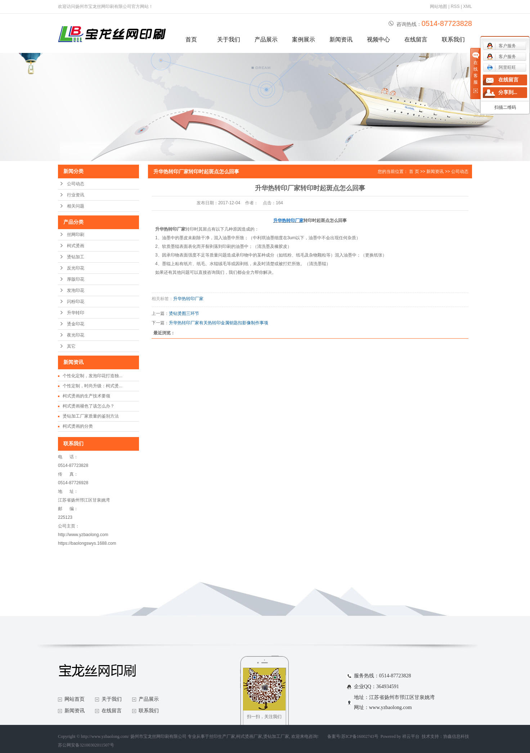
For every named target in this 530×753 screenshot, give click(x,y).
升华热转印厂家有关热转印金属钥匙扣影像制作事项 (218, 322)
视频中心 (378, 39)
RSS (455, 6)
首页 (191, 39)
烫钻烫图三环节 (184, 313)
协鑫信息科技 (456, 736)
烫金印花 (75, 323)
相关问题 (75, 206)
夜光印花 (75, 335)
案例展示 (303, 39)
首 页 (414, 171)
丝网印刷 (75, 234)
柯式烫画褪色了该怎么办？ (88, 406)
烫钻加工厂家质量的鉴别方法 (91, 416)
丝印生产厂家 (222, 736)
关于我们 (228, 39)
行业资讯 (75, 194)
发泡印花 (75, 290)
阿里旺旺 (501, 67)
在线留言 (415, 39)
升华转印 (75, 312)
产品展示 (266, 39)
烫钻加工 (75, 256)
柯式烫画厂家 (249, 736)
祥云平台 (410, 736)
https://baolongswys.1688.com (87, 543)
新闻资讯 (340, 39)
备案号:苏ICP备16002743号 (352, 736)
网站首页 (74, 699)
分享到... (507, 92)
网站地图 (438, 6)
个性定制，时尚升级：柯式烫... (92, 385)
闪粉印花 (75, 301)
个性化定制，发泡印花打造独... (92, 375)
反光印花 (75, 268)
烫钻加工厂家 (276, 736)
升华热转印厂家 (188, 298)
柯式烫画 (75, 245)
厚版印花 (75, 279)
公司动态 (75, 183)
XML (467, 6)
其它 (71, 346)
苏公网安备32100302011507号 (86, 745)
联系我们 (453, 39)
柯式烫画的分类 (78, 426)
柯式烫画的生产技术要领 (86, 395)
